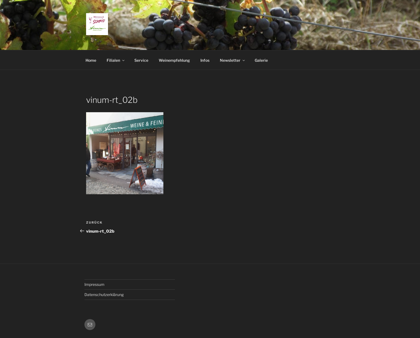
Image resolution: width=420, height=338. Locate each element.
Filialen (116, 60)
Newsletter (233, 60)
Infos (204, 60)
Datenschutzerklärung (104, 294)
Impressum (94, 284)
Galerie (261, 60)
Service (141, 60)
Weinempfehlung (174, 60)
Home (91, 60)
